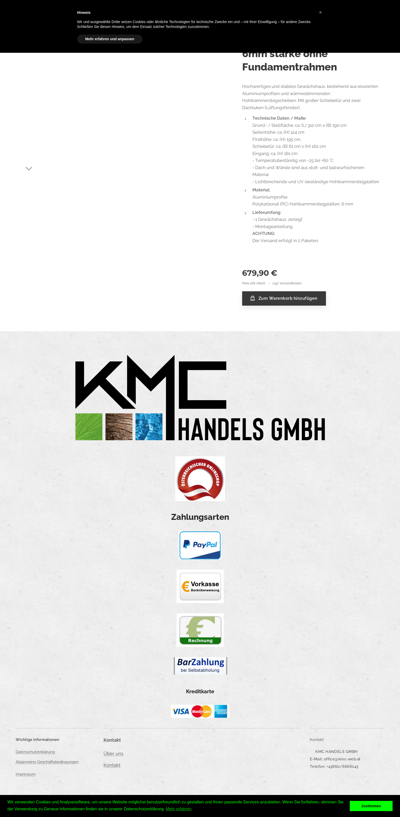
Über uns (114, 753)
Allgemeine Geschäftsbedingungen (47, 762)
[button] (320, 12)
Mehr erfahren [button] (179, 809)
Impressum (26, 774)
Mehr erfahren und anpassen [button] (109, 39)
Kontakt (112, 765)
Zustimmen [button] (371, 806)
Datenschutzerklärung (35, 752)
